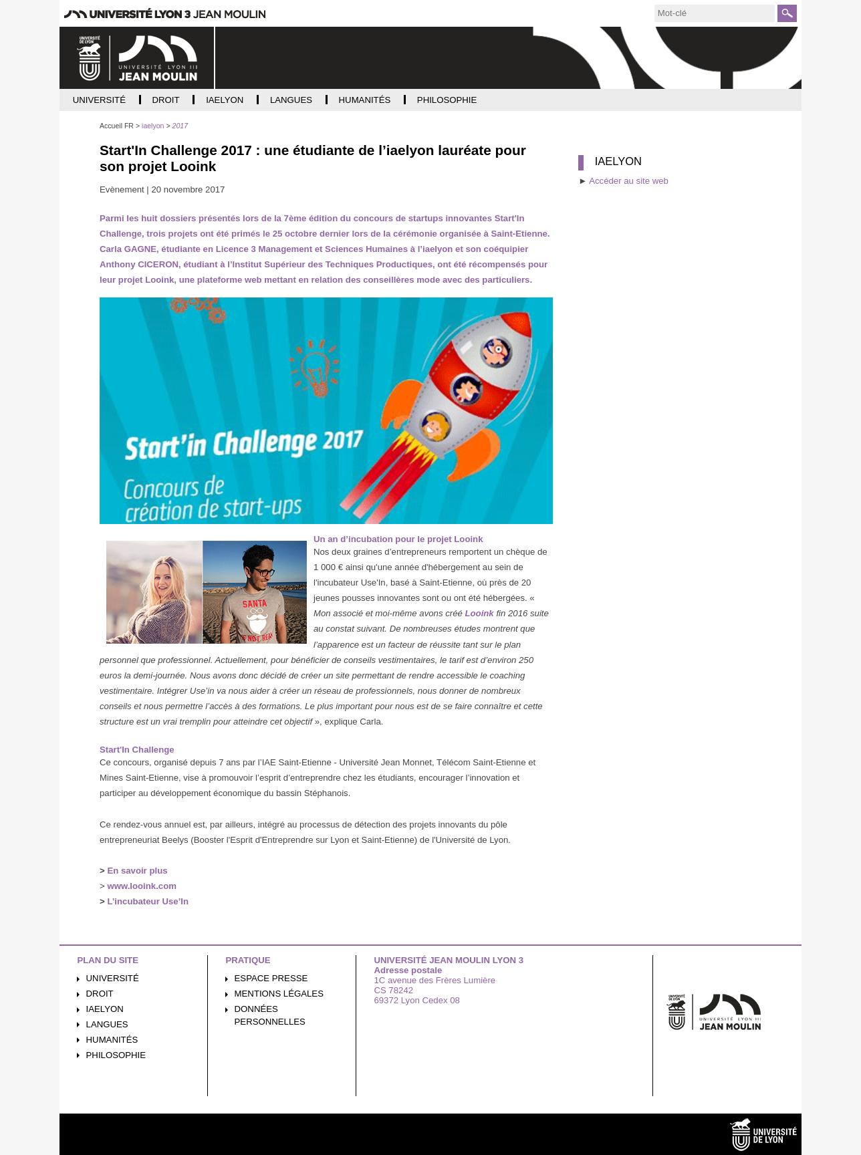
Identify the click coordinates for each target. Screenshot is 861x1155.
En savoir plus (137, 871)
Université (112, 978)
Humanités (112, 1040)
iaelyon (105, 1009)
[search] (714, 13)
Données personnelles (270, 1015)
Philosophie (116, 1055)
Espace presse (271, 978)
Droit (100, 994)
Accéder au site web (628, 181)
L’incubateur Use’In (148, 901)
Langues (107, 1024)
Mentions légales (279, 994)
